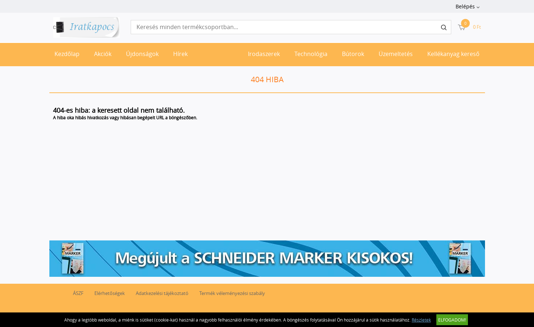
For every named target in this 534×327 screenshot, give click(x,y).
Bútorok (353, 54)
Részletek (421, 320)
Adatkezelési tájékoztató (162, 293)
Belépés (465, 6)
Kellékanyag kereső (453, 54)
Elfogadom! (452, 320)
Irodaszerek (264, 54)
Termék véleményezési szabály (232, 293)
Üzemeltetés (396, 54)
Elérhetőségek (109, 293)
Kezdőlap (67, 54)
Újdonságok (142, 54)
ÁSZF (78, 293)
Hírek (180, 54)
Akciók (102, 54)
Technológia (310, 54)
